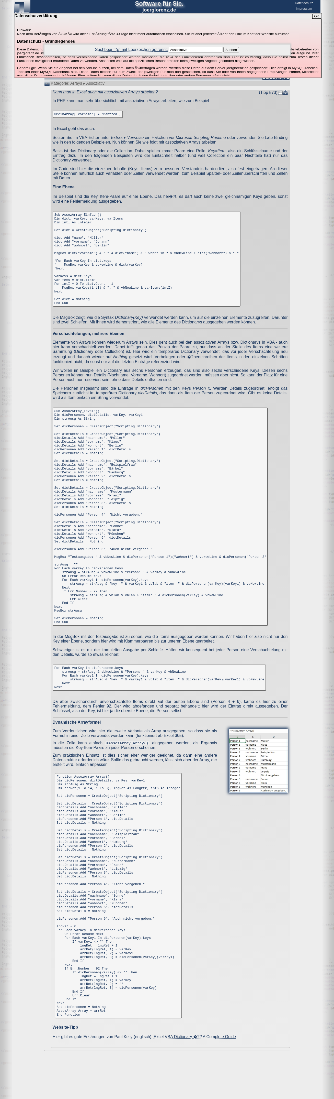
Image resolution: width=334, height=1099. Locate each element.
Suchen (231, 50)
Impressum (304, 8)
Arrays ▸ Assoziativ (87, 83)
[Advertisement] (167, 1066)
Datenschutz (304, 3)
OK (316, 16)
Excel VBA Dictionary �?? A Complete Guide (195, 1037)
